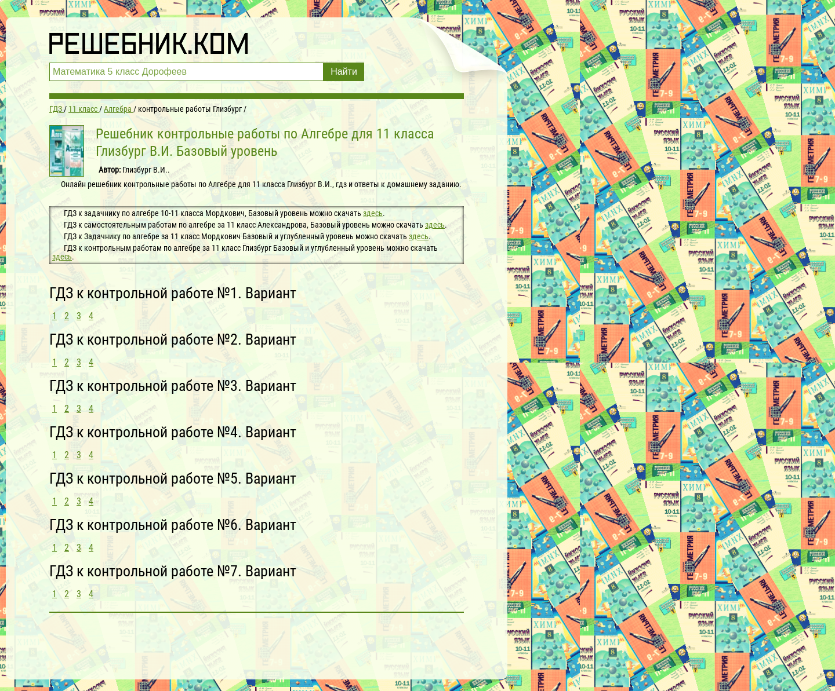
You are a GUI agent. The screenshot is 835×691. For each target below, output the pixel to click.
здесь (373, 213)
